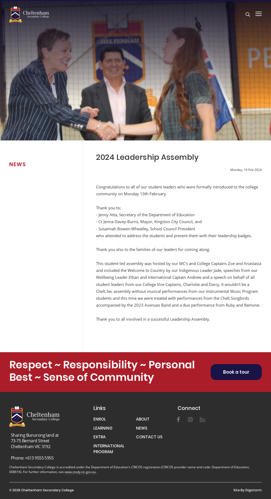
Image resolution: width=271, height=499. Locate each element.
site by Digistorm (247, 490)
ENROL (99, 420)
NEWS (141, 429)
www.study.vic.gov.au (80, 472)
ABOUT (143, 420)
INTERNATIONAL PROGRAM (108, 450)
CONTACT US (149, 438)
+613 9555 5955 (39, 458)
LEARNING (102, 429)
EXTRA (99, 438)
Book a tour (236, 372)
